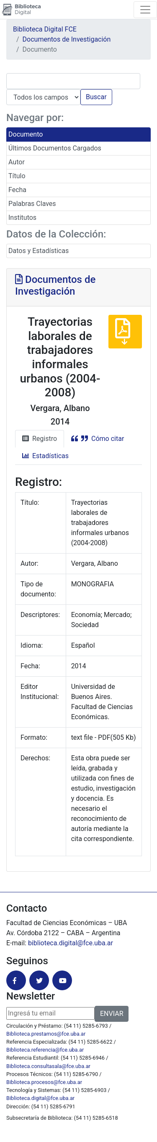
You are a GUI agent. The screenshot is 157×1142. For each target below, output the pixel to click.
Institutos (22, 218)
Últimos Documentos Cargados (54, 148)
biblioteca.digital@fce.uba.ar (70, 943)
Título (17, 176)
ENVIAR (111, 1014)
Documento (25, 134)
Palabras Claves (32, 204)
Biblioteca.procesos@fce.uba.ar (44, 1082)
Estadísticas (45, 456)
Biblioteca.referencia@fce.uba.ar (45, 1050)
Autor (16, 162)
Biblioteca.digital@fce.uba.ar (40, 1098)
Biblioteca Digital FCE (45, 29)
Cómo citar (97, 439)
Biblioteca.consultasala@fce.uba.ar (48, 1066)
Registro (39, 439)
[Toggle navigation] (145, 9)
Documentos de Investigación (67, 39)
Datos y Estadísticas (38, 251)
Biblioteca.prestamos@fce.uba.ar (45, 1034)
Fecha (17, 190)
